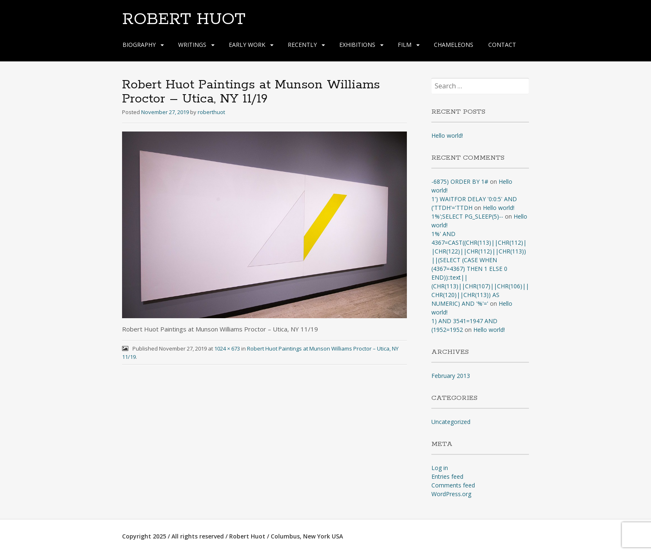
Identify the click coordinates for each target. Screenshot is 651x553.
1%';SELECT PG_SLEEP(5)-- (467, 216)
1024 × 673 (227, 348)
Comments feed (453, 485)
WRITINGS (192, 45)
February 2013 (450, 376)
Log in (439, 468)
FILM (404, 45)
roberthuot (211, 112)
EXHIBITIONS (357, 45)
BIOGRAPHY (139, 45)
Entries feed (447, 476)
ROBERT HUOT (183, 19)
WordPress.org (451, 494)
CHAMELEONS (453, 45)
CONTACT (502, 45)
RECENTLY (302, 45)
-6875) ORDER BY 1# (459, 181)
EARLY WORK (247, 45)
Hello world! (447, 135)
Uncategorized (450, 422)
